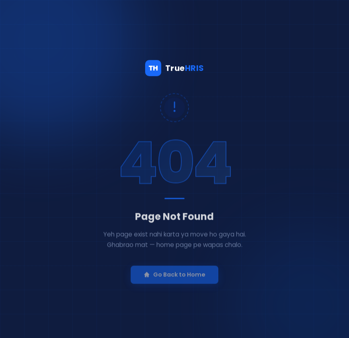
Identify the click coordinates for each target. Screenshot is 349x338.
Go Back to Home (174, 279)
